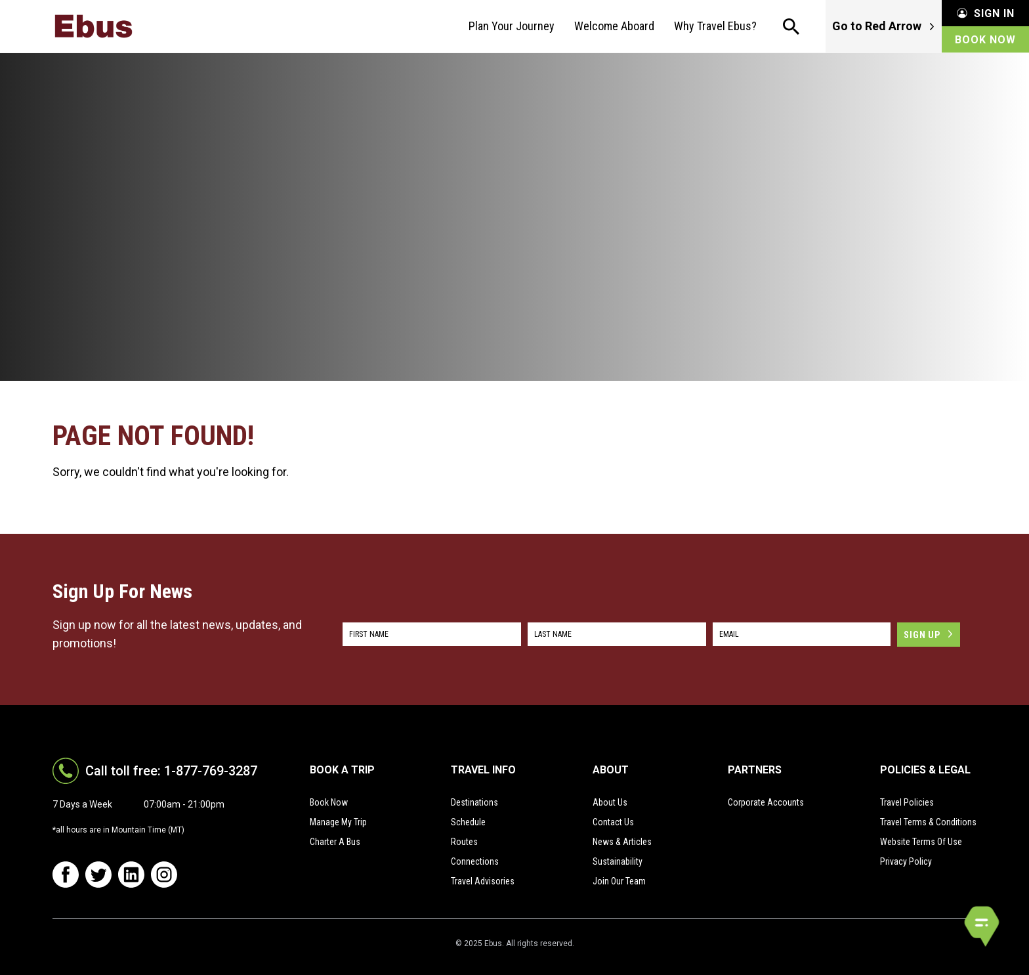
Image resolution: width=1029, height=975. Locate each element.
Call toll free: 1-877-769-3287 (171, 771)
